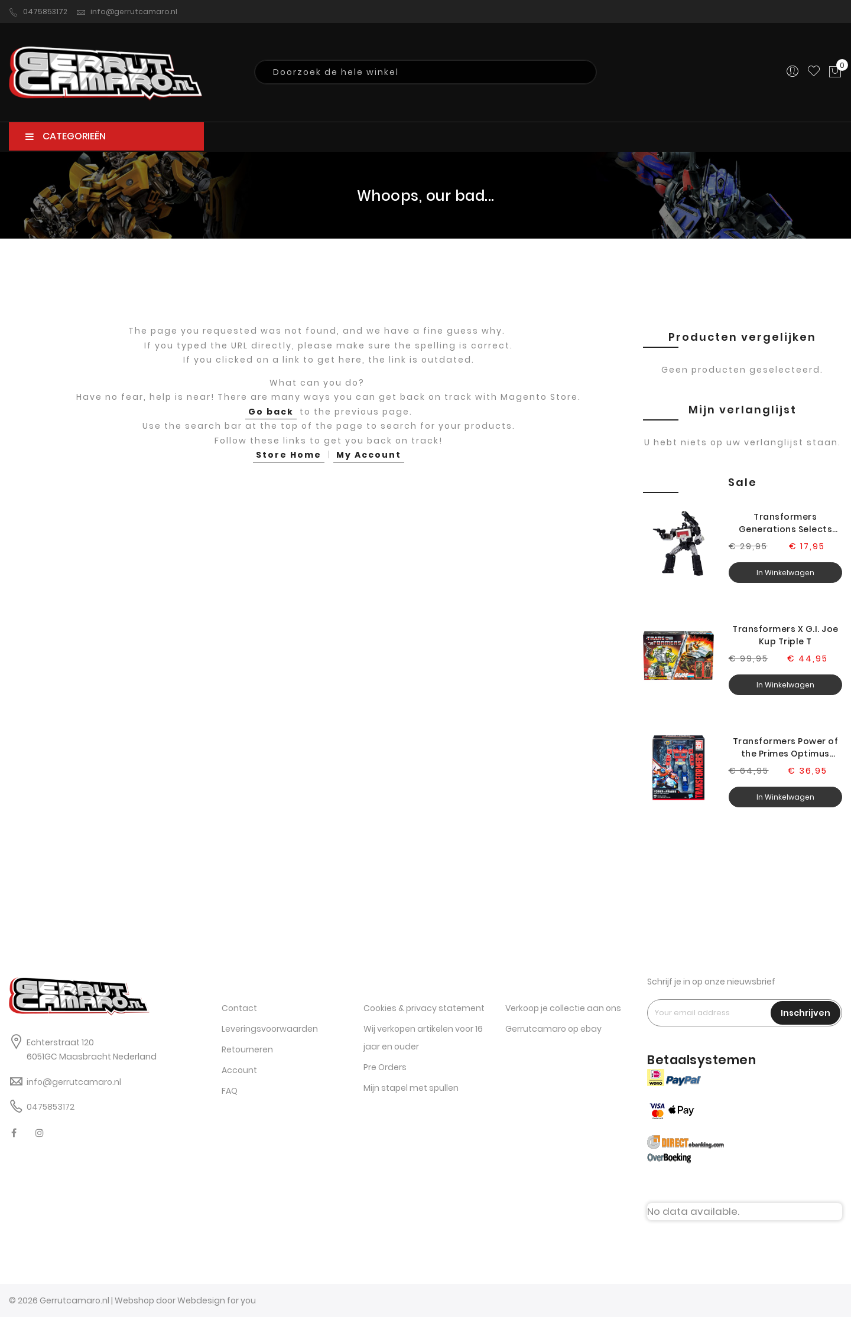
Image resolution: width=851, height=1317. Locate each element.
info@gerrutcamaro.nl (126, 11)
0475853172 (38, 11)
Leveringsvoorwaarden (270, 1029)
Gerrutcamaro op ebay (553, 1029)
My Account (368, 455)
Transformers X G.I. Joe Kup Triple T (785, 635)
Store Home (288, 455)
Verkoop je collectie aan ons (563, 1008)
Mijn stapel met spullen (411, 1088)
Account (239, 1070)
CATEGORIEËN (65, 136)
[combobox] (425, 72)
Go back (271, 412)
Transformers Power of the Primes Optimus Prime (786, 747)
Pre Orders (385, 1067)
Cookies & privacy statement (424, 1008)
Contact (239, 1008)
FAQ (230, 1091)
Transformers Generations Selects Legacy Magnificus (786, 523)
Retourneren (247, 1049)
